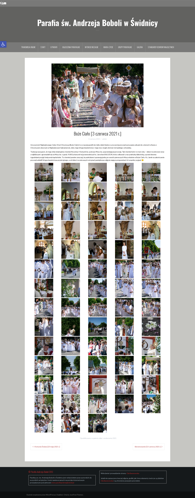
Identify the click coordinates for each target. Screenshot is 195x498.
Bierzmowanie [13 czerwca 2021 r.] (148, 447)
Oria (65, 495)
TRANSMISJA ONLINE (28, 47)
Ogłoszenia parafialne (71, 47)
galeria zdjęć (98, 438)
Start (43, 47)
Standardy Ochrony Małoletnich (161, 47)
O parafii (53, 47)
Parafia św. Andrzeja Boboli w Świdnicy (97, 22)
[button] (3, 44)
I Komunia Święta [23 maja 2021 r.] (47, 447)
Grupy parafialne (125, 47)
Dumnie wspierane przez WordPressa (41, 495)
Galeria (140, 47)
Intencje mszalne (91, 47)
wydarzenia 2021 (109, 438)
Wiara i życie (108, 47)
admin (104, 139)
